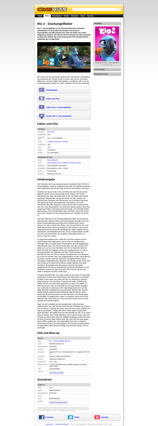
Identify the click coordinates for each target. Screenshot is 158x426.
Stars (82, 16)
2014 (49, 147)
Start (40, 16)
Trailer (66, 16)
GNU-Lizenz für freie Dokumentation (79, 409)
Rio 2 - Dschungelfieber (72, 407)
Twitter (76, 417)
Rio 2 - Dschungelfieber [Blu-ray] (59, 341)
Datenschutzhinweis (61, 424)
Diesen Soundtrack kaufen (58, 402)
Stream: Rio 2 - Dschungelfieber (59, 116)
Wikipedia (48, 409)
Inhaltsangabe (51, 90)
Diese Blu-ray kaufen (56, 373)
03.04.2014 (51, 132)
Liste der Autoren (70, 410)
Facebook (49, 417)
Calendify (104, 417)
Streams (74, 16)
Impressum (49, 424)
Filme (47, 16)
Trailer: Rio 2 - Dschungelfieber (58, 107)
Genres (90, 16)
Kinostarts (56, 16)
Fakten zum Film (52, 99)
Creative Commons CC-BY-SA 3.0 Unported (52, 410)
